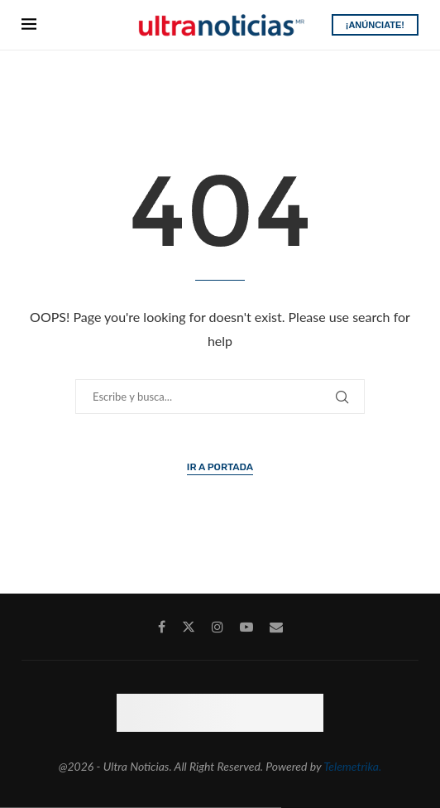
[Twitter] (188, 626)
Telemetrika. (352, 766)
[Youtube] (246, 626)
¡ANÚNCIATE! (375, 25)
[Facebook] (161, 626)
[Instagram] (217, 626)
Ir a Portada (220, 467)
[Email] (276, 626)
